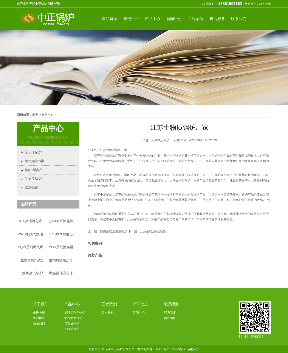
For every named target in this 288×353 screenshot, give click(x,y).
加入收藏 (265, 4)
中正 (131, 19)
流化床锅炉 (33, 152)
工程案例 (109, 304)
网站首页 (251, 4)
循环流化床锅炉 (74, 312)
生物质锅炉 (33, 178)
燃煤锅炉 (31, 187)
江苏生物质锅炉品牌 (153, 231)
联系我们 (39, 323)
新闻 (174, 19)
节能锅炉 (193, 349)
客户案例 (107, 312)
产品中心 (72, 304)
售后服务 (39, 318)
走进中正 (39, 312)
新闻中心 (139, 312)
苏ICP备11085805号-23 (171, 349)
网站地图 (170, 318)
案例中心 (48, 114)
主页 (35, 114)
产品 (152, 19)
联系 (238, 19)
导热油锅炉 (33, 170)
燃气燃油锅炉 (35, 161)
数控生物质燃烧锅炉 (113, 231)
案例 (195, 19)
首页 (109, 19)
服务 (217, 19)
